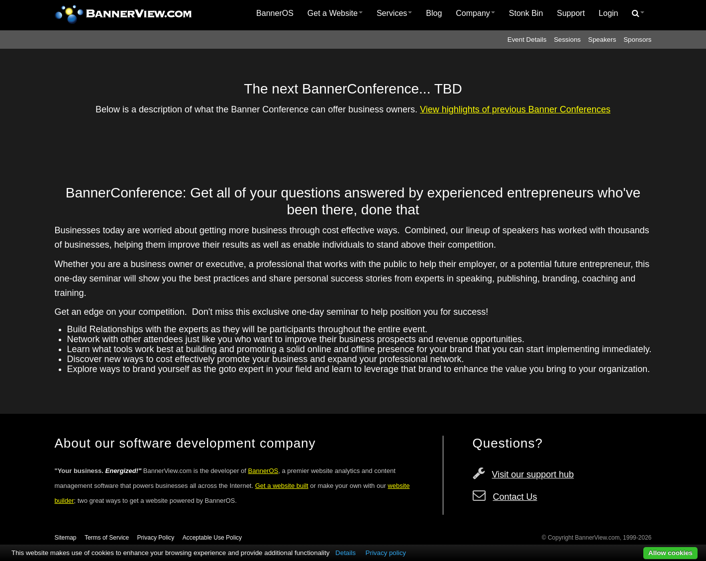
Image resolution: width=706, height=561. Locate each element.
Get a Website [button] (335, 13)
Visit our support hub (533, 474)
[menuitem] (275, 13)
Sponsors (637, 39)
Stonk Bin (526, 13)
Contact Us (515, 497)
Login (608, 13)
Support (571, 13)
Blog (434, 13)
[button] (638, 13)
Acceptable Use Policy (212, 537)
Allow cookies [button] (670, 553)
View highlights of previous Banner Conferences (515, 109)
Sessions (567, 39)
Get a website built (281, 485)
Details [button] (345, 553)
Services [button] (394, 13)
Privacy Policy (156, 537)
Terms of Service (107, 537)
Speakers (602, 39)
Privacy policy (386, 553)
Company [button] (475, 13)
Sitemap (66, 537)
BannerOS (275, 13)
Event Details (527, 39)
